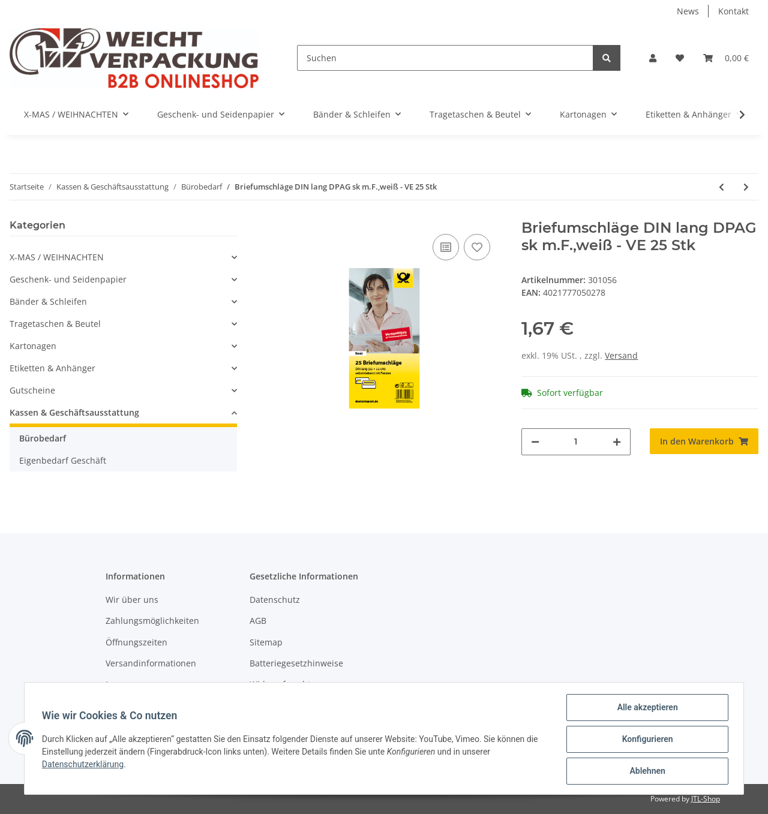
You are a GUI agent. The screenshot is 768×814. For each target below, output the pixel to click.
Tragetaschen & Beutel (55, 323)
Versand (621, 355)
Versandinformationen (151, 663)
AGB (258, 620)
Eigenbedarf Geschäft (62, 460)
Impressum (128, 684)
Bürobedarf (42, 438)
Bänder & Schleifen (48, 301)
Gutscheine (32, 390)
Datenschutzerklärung (84, 765)
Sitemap (266, 642)
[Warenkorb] (726, 58)
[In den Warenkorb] (704, 441)
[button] (653, 58)
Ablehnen (645, 771)
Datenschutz (275, 599)
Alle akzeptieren (645, 709)
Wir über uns (132, 599)
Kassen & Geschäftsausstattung (74, 412)
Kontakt (733, 11)
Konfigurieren (645, 740)
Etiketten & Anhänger (52, 368)
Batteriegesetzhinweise (296, 663)
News (688, 11)
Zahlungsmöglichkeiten (152, 620)
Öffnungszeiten (136, 642)
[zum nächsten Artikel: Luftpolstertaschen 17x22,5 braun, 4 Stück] (746, 187)
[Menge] (576, 442)
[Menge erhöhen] (617, 442)
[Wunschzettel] (680, 58)
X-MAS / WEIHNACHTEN (57, 257)
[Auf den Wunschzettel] (477, 247)
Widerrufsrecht (280, 684)
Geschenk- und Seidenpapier (68, 279)
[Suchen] (445, 58)
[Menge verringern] (535, 442)
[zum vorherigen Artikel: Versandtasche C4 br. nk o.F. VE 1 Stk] (721, 187)
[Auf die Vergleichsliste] (446, 247)
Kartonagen (33, 346)
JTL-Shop (705, 799)
